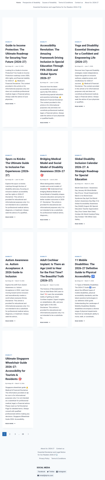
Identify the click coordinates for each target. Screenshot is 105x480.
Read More (10, 103)
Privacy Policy (44, 458)
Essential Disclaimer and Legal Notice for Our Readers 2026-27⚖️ (57, 7)
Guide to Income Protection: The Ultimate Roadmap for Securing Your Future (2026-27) (16, 53)
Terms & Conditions (65, 2)
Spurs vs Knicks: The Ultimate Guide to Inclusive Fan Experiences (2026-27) (17, 167)
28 (23, 434)
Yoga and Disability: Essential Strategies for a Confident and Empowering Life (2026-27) (87, 53)
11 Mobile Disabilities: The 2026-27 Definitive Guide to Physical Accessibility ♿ (86, 268)
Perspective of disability (31, 2)
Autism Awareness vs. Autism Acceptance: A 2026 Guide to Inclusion (16, 268)
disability (8, 42)
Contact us (79, 2)
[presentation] (17, 27)
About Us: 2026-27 (91, 2)
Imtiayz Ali (10, 66)
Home (18, 2)
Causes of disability (49, 2)
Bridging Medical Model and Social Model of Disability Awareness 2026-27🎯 (52, 167)
